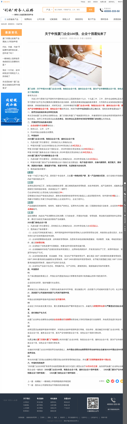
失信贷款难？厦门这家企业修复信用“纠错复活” (11, 85)
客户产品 (92, 19)
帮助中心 (122, 2)
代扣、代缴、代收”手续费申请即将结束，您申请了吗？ (11, 50)
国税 (49, 417)
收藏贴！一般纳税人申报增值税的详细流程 (53, 381)
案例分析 (53, 411)
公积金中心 (94, 417)
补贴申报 (19, 24)
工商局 (42, 417)
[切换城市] (6, 2)
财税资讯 (79, 19)
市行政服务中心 (73, 417)
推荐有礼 (112, 2)
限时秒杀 (104, 19)
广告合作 (67, 408)
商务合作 (67, 402)
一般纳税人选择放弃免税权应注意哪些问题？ (11, 61)
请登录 (95, 2)
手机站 (83, 2)
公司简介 (26, 402)
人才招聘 (26, 408)
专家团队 (26, 405)
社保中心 (84, 417)
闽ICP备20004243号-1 (71, 421)
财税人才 (66, 19)
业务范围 (53, 405)
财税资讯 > (11, 24)
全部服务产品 (11, 19)
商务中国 (104, 417)
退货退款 (40, 411)
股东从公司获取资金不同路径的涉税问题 (52, 385)
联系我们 (26, 411)
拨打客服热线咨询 (113, 409)
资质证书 (53, 408)
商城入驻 (67, 405)
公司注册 (41, 19)
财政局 (62, 417)
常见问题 (40, 402)
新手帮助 (40, 405)
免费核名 (28, 19)
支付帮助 (40, 408)
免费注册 (103, 2)
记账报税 (53, 19)
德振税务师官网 (31, 417)
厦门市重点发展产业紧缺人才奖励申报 (11, 40)
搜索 (90, 10)
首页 (89, 2)
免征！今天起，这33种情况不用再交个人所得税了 (11, 73)
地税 (55, 417)
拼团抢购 (117, 19)
